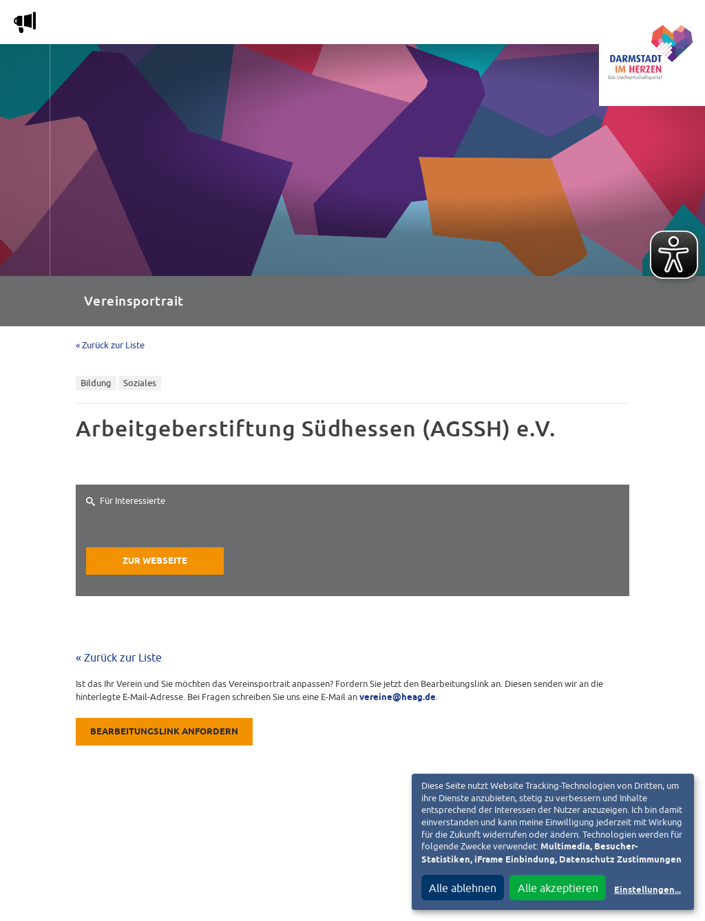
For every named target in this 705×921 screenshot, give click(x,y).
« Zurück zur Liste (110, 345)
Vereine (552, 25)
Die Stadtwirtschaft (255, 25)
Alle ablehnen (462, 888)
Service (488, 25)
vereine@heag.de (397, 697)
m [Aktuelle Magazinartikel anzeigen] (25, 22)
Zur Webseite (155, 561)
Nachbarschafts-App (388, 25)
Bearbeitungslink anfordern (164, 732)
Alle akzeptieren (558, 888)
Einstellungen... (647, 890)
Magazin (154, 25)
